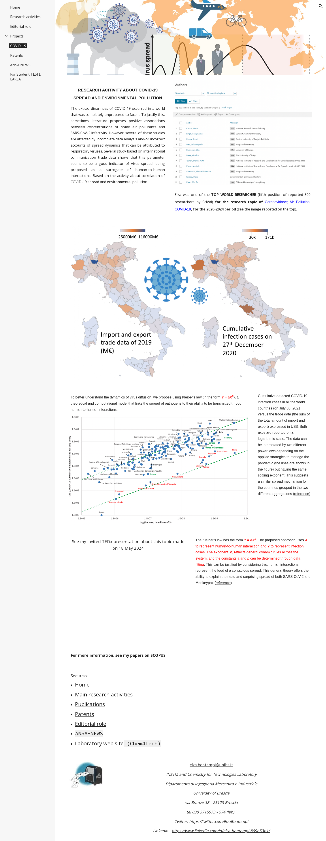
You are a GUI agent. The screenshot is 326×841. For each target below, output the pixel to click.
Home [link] (15, 7)
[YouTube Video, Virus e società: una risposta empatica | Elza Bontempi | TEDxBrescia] (128, 597)
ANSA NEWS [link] (20, 65)
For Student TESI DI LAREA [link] (26, 77)
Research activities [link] (25, 16)
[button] (320, 6)
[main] (118, 91)
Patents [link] (16, 55)
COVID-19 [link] (18, 45)
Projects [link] (17, 36)
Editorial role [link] (20, 26)
